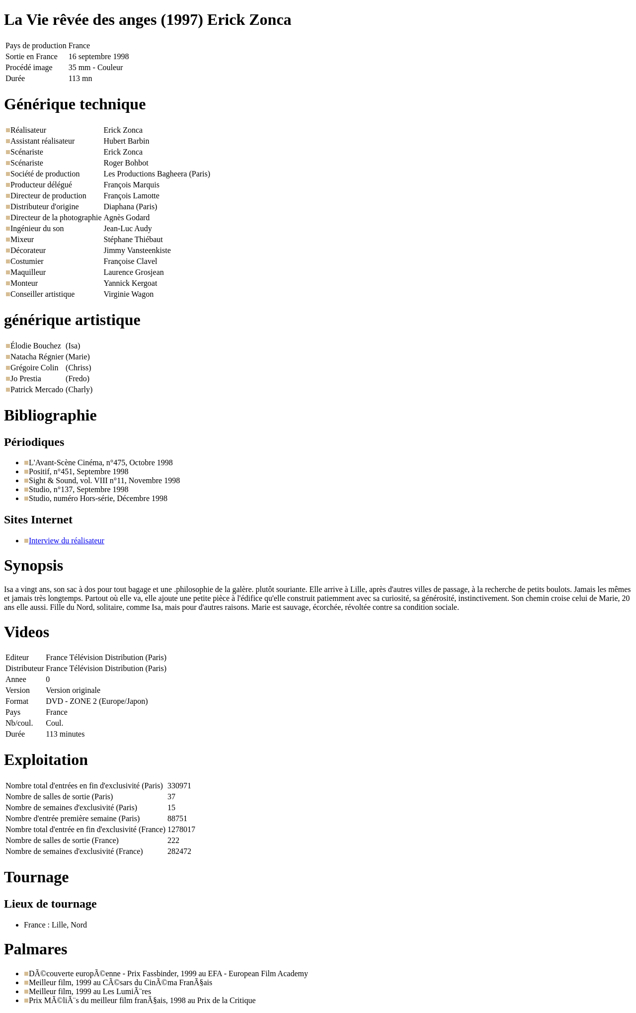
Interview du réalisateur (66, 540)
